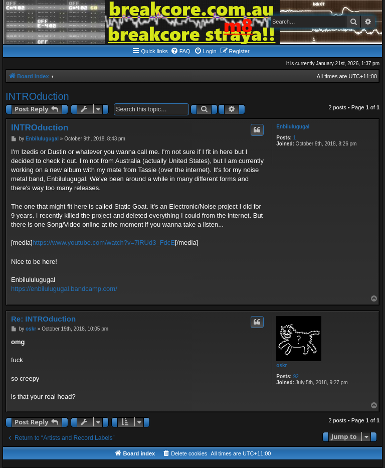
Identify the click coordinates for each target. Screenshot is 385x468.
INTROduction (37, 96)
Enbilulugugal (292, 126)
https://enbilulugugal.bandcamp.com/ (64, 288)
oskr (281, 365)
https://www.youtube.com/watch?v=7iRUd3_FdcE (104, 242)
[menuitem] (180, 51)
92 (296, 376)
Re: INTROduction (43, 319)
